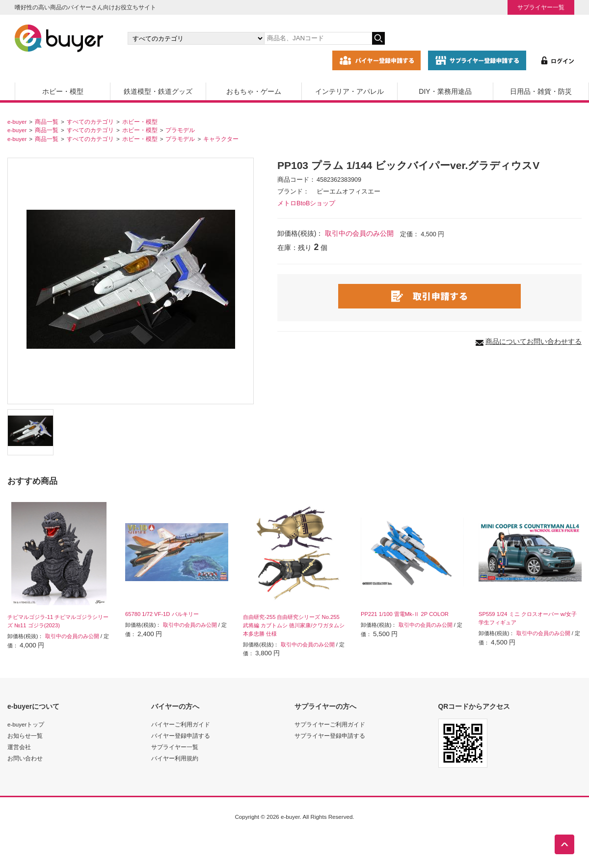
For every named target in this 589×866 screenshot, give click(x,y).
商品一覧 (46, 121)
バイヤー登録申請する (180, 735)
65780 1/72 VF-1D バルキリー (162, 614)
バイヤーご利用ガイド (180, 724)
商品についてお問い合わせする (533, 341)
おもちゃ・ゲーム (253, 91)
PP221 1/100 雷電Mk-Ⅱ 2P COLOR (405, 614)
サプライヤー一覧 (540, 7)
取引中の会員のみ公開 (359, 233)
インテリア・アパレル (349, 91)
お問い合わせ (25, 758)
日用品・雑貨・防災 (541, 91)
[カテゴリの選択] (196, 38)
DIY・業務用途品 (445, 91)
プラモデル (180, 130)
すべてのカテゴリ (90, 121)
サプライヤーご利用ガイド (329, 724)
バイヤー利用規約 (174, 758)
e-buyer (17, 121)
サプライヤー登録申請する (329, 735)
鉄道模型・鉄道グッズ (158, 91)
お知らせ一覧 (25, 735)
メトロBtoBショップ (306, 203)
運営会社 (19, 747)
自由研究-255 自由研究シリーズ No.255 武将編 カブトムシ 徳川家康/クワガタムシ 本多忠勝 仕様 (294, 625)
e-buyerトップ (25, 724)
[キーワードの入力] (318, 38)
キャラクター (221, 139)
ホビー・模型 (62, 91)
